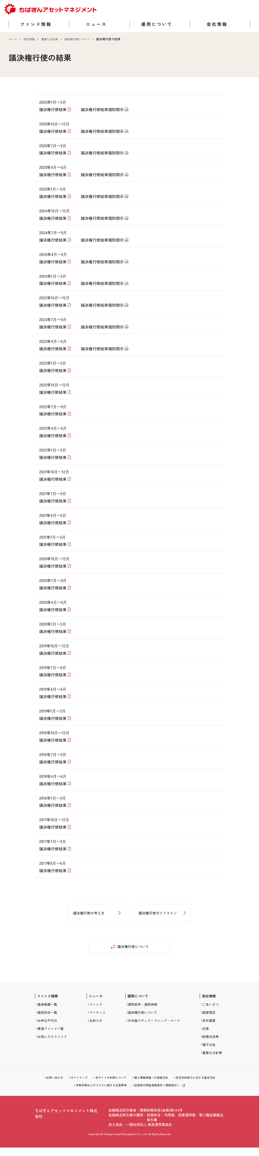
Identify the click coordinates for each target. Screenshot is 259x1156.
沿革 (206, 1034)
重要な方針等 (52, 39)
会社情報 (30, 39)
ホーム (13, 39)
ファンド (99, 1008)
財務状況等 (212, 1043)
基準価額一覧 (49, 1008)
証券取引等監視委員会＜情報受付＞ (159, 1093)
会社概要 (210, 1025)
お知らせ (99, 1025)
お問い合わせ (50, 1085)
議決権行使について (81, 39)
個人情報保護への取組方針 (152, 1085)
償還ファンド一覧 (53, 1034)
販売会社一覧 (49, 1016)
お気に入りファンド (54, 1043)
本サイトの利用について (109, 1085)
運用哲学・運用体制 (147, 1008)
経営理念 (210, 1016)
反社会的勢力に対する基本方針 (200, 1085)
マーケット (101, 1016)
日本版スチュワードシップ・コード (159, 1025)
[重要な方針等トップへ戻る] (129, 948)
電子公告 (210, 1051)
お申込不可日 (49, 1025)
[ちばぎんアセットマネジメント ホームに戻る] (50, 13)
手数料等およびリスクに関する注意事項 (99, 1093)
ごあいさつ (212, 1008)
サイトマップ (76, 1085)
